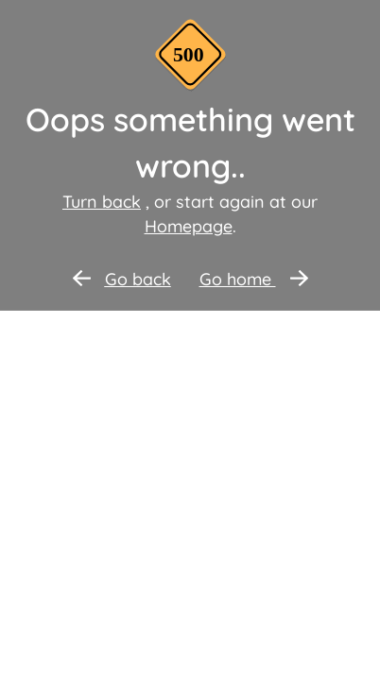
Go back (122, 279)
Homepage (189, 226)
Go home (253, 279)
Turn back (101, 201)
